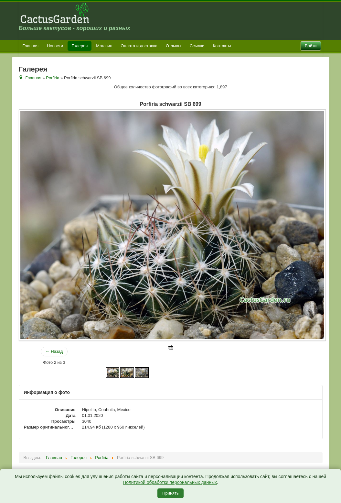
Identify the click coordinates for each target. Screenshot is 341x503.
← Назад (54, 351)
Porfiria (52, 77)
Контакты (222, 45)
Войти (310, 45)
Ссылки (197, 45)
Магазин (104, 45)
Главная (30, 45)
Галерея (79, 45)
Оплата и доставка (139, 45)
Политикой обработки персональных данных (170, 482)
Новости (55, 45)
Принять (170, 493)
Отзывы (173, 45)
